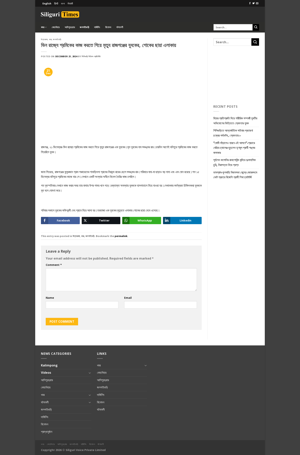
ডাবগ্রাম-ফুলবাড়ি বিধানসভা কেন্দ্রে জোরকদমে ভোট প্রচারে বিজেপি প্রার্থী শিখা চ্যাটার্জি (235, 174)
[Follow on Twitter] (253, 3)
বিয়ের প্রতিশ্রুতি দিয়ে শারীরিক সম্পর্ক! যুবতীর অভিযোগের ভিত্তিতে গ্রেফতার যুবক (235, 120)
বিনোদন (108, 27)
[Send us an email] (257, 3)
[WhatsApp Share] (141, 220)
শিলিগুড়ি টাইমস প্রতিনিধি (91, 56)
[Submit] (256, 27)
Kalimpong (49, 365)
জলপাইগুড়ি (84, 27)
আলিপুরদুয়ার (70, 27)
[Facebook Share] (60, 220)
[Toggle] (89, 372)
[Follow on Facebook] (250, 3)
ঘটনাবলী (119, 27)
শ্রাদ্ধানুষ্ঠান (46, 432)
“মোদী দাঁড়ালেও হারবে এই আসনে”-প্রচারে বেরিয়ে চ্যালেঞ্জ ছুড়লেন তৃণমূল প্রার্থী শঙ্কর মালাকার (234, 148)
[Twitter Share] (101, 220)
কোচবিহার (56, 27)
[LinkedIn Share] (182, 220)
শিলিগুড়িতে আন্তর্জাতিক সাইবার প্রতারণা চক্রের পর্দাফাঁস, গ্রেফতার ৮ (233, 133)
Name (50, 298)
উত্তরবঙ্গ (44, 39)
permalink (121, 236)
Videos (46, 372)
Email (128, 298)
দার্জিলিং (97, 27)
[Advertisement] (214, 14)
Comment (54, 265)
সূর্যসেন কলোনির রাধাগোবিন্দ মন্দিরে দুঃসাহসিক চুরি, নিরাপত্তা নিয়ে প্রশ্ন (234, 162)
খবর (44, 27)
